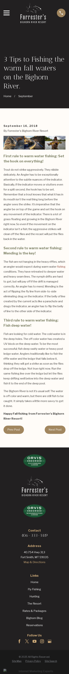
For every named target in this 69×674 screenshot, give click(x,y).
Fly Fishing (34, 589)
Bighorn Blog (34, 618)
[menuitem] (17, 661)
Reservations (34, 625)
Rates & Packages (34, 611)
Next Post (55, 429)
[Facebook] (19, 641)
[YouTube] (34, 641)
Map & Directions (34, 562)
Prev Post (13, 429)
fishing (61, 266)
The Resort (34, 603)
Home (34, 582)
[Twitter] (27, 641)
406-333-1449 (34, 535)
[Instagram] (42, 641)
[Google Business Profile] (50, 641)
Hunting (34, 596)
